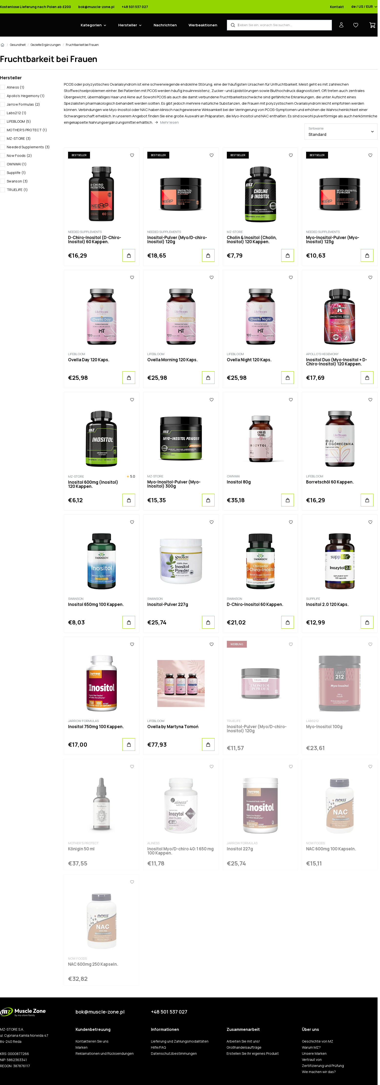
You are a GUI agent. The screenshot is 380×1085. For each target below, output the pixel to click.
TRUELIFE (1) (17, 189)
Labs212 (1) (16, 113)
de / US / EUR (364, 7)
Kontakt (337, 7)
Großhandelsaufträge (244, 1047)
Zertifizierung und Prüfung (323, 1065)
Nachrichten (165, 25)
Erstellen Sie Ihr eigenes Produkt (253, 1053)
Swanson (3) (17, 181)
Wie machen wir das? (319, 1072)
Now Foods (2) (19, 155)
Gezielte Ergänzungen (46, 44)
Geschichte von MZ (317, 1041)
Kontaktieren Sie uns (92, 1041)
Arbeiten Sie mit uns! (243, 1041)
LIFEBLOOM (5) (19, 121)
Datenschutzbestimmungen (174, 1053)
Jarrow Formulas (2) (23, 104)
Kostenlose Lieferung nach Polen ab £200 (35, 7)
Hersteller (127, 25)
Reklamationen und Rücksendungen (105, 1053)
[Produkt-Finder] (279, 25)
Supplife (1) (16, 172)
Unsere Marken (314, 1053)
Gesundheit (18, 44)
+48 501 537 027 (135, 7)
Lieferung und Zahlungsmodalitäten (180, 1041)
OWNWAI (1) (17, 164)
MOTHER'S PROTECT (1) (27, 130)
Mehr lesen (169, 122)
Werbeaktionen (203, 25)
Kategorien (91, 25)
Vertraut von (312, 1059)
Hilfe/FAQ (158, 1047)
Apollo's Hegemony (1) (26, 95)
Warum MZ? (311, 1047)
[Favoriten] (132, 155)
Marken (82, 1047)
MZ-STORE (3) (19, 138)
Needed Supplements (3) (28, 147)
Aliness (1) (15, 87)
